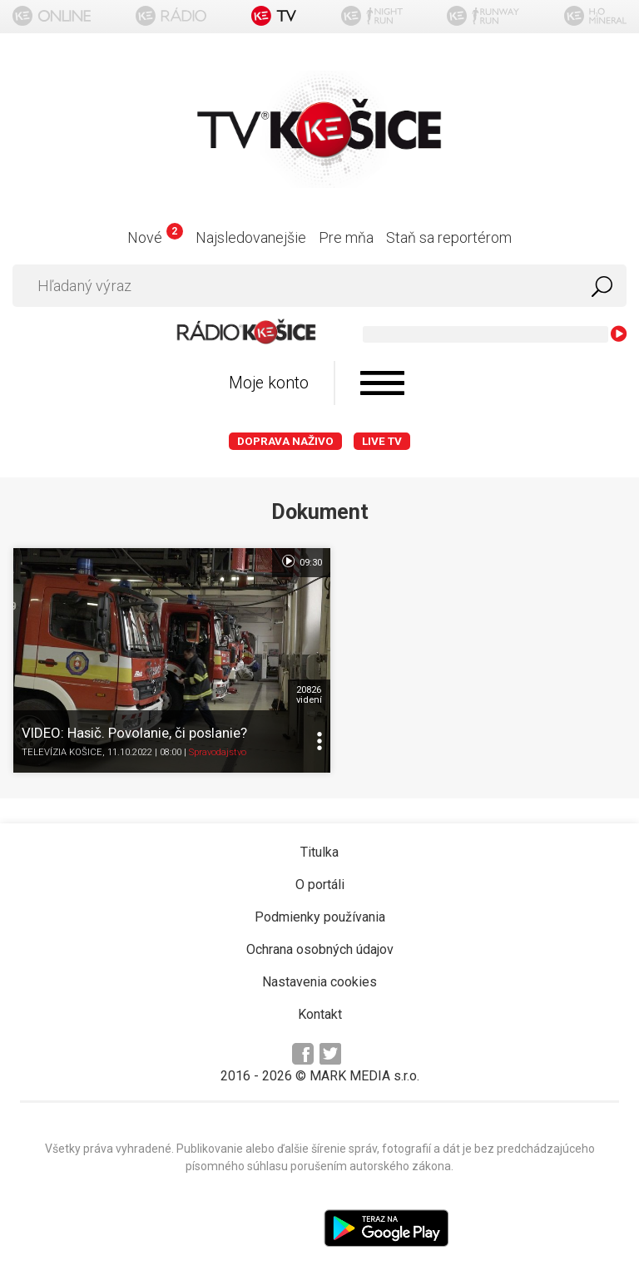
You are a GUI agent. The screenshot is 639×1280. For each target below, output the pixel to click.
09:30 (290, 561)
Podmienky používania (320, 909)
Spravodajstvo (217, 744)
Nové (155, 237)
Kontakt (320, 1006)
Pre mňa (346, 237)
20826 (297, 687)
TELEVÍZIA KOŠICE (62, 744)
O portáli (319, 876)
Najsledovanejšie (251, 237)
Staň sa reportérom (449, 237)
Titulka (319, 844)
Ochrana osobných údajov (320, 941)
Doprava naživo (285, 441)
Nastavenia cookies (319, 973)
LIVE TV (382, 441)
